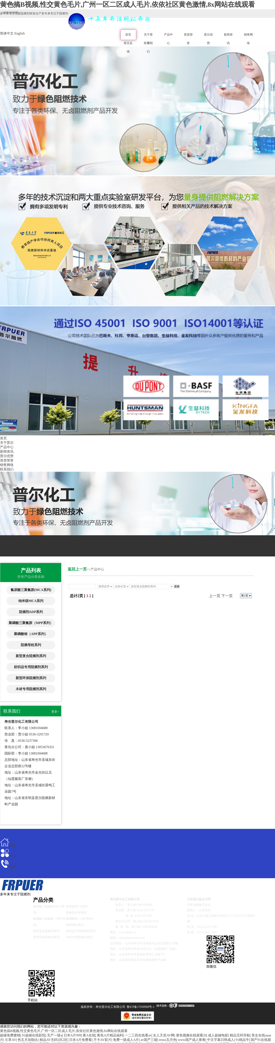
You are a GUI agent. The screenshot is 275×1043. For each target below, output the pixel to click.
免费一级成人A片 (126, 1040)
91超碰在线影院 (33, 1035)
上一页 (214, 596)
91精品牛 (242, 1040)
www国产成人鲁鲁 (192, 1040)
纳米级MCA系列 (30, 601)
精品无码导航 (240, 1035)
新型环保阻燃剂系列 (31, 678)
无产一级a (54, 1035)
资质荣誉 (188, 39)
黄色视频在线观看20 (191, 1035)
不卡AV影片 (102, 1040)
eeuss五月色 (167, 1040)
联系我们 (148, 47)
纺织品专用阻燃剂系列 (31, 667)
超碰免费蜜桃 (10, 1035)
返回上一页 (77, 569)
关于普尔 (7, 442)
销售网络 (248, 39)
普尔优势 (208, 39)
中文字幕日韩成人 (220, 1040)
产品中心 (168, 39)
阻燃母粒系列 (31, 645)
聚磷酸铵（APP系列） (31, 634)
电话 (8, 867)
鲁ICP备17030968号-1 (140, 1006)
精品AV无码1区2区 (54, 1040)
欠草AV (10, 1040)
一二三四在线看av (138, 1035)
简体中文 (7, 33)
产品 (8, 856)
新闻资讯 (228, 39)
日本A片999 (72, 1035)
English (19, 33)
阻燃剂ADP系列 (31, 612)
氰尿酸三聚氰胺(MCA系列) (31, 590)
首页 (128, 34)
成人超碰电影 (218, 1035)
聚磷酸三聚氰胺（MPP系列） (31, 623)
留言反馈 (128, 47)
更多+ (55, 711)
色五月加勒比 (28, 1040)
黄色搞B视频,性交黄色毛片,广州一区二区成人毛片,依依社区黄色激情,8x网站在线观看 (64, 1031)
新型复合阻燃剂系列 (31, 656)
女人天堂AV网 (163, 1035)
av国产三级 (149, 1040)
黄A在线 (89, 1035)
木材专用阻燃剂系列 (31, 689)
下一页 (227, 596)
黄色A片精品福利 (110, 1035)
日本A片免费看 (80, 1040)
